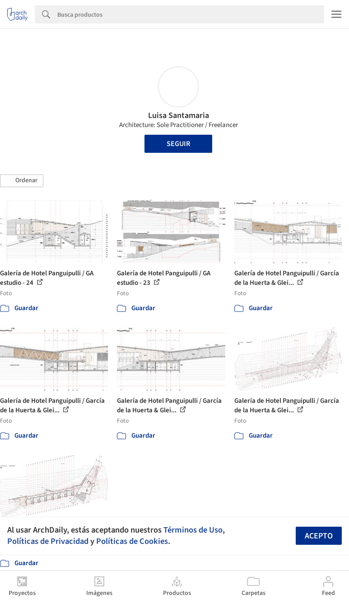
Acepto (319, 536)
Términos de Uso (193, 530)
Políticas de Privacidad (47, 541)
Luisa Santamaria (178, 115)
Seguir (178, 144)
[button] (21, 181)
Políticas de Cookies (132, 541)
